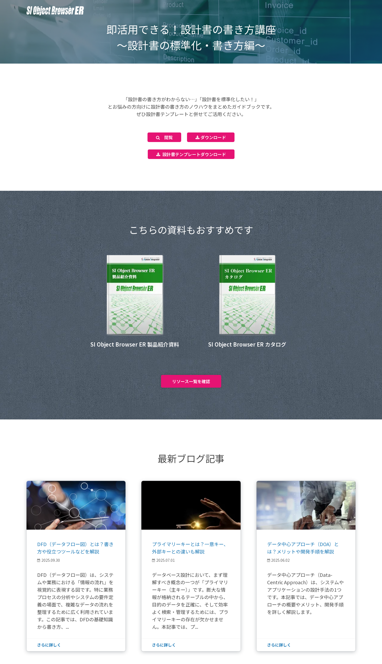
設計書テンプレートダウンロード (191, 154)
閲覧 (164, 137)
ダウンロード (211, 137)
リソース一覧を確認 (191, 381)
